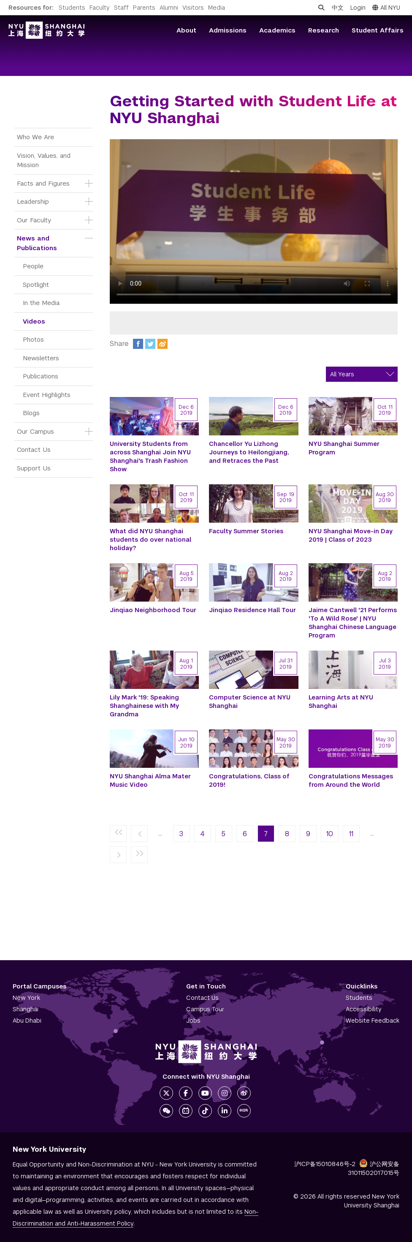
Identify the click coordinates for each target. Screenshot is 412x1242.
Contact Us (34, 450)
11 (351, 833)
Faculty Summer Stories (246, 531)
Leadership (33, 201)
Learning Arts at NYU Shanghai (341, 702)
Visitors (193, 7)
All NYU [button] (386, 7)
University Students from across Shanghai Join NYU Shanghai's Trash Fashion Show (150, 456)
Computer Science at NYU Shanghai (249, 702)
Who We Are (35, 137)
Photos (33, 339)
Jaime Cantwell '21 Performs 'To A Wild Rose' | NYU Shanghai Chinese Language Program (353, 622)
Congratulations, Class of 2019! (249, 780)
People (33, 266)
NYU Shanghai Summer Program (344, 448)
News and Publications (37, 243)
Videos (34, 321)
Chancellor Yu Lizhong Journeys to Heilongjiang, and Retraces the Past (249, 452)
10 (329, 833)
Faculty (99, 7)
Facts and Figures (43, 183)
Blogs (31, 413)
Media (216, 7)
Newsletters (41, 358)
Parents (144, 7)
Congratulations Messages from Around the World (351, 780)
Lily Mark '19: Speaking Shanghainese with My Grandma (144, 706)
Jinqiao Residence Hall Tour (252, 610)
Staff (121, 7)
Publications (40, 376)
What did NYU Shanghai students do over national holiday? (150, 539)
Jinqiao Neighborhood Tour (153, 610)
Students (72, 7)
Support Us (34, 468)
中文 (338, 7)
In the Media (41, 303)
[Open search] (321, 7)
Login (358, 7)
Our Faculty (34, 220)
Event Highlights (46, 395)
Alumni (169, 7)
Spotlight (36, 285)
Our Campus (35, 431)
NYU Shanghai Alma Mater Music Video (150, 780)
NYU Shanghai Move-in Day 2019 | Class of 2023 (351, 535)
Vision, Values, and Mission (45, 160)
